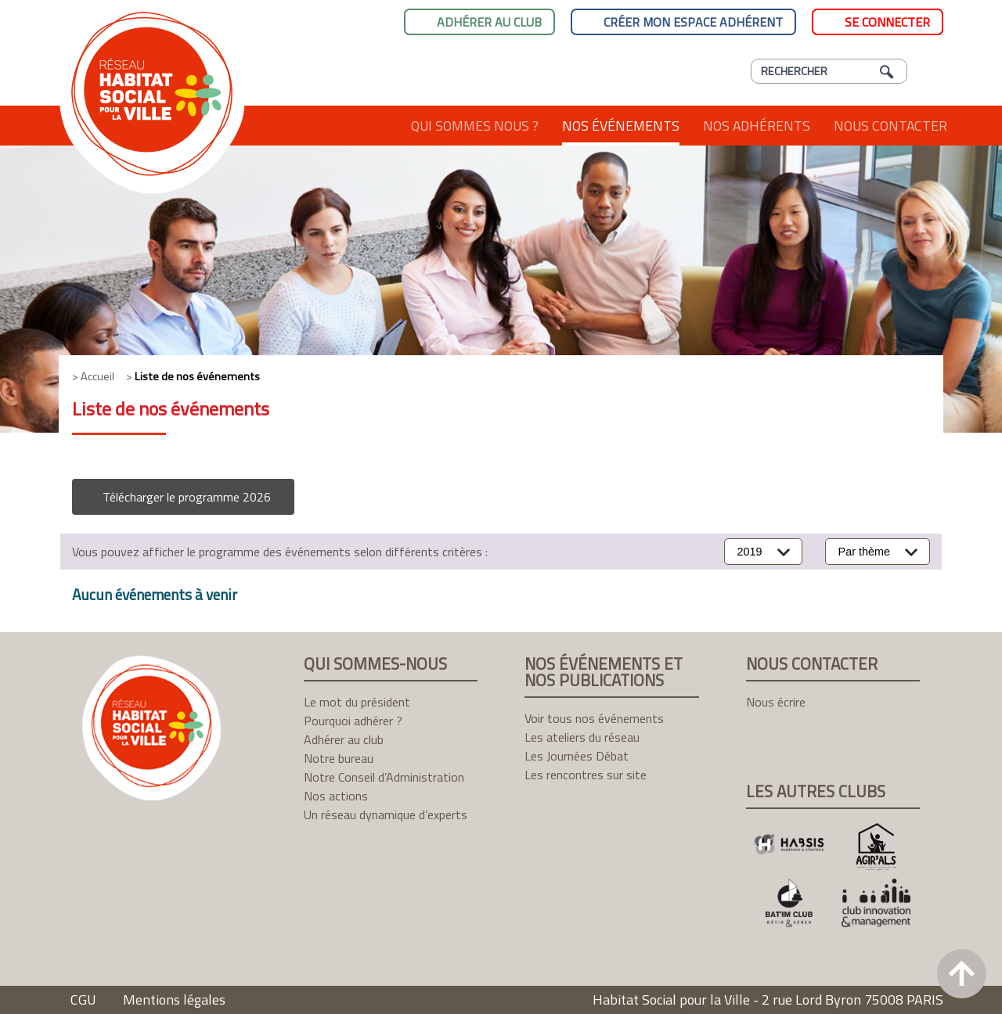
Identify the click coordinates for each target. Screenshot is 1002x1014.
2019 (749, 551)
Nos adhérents (756, 125)
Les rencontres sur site (585, 774)
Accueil (369, 126)
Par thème (864, 551)
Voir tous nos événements (594, 718)
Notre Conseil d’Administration (384, 777)
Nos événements (620, 125)
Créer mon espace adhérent (693, 22)
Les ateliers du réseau (582, 737)
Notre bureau (338, 758)
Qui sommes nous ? (475, 125)
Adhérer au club (489, 22)
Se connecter (887, 22)
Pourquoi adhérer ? (353, 720)
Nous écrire (776, 701)
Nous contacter (890, 125)
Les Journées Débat (576, 755)
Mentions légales (174, 999)
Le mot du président (357, 701)
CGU (83, 999)
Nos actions (336, 795)
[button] (183, 497)
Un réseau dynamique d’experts (385, 814)
